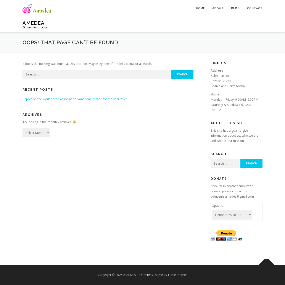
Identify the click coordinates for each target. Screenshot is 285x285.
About (218, 8)
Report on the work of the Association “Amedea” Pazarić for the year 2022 (75, 99)
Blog (235, 8)
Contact (255, 8)
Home (200, 8)
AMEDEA (34, 23)
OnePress (146, 275)
